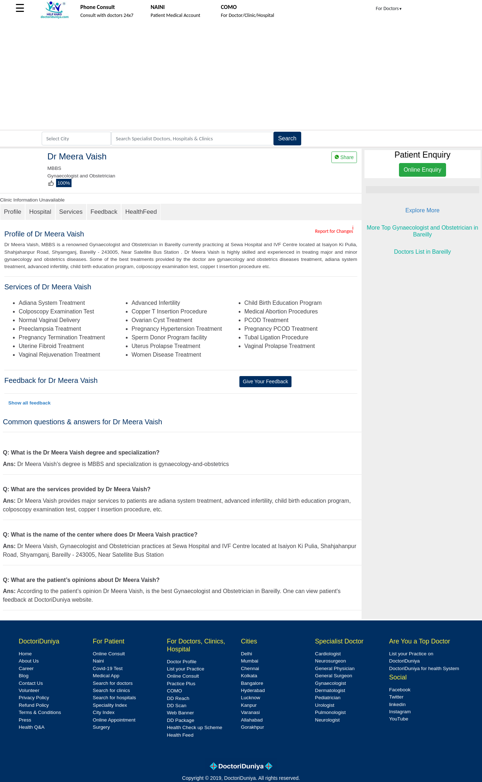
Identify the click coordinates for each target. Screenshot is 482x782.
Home (25, 653)
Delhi (246, 653)
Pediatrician (327, 697)
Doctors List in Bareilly (422, 252)
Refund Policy (34, 705)
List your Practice (185, 669)
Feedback (104, 211)
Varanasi (250, 712)
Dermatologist (330, 690)
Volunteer (29, 690)
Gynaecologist (330, 683)
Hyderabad (253, 690)
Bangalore (252, 683)
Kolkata (249, 675)
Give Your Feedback (265, 381)
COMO (174, 690)
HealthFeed (141, 211)
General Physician (334, 668)
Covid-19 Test (108, 668)
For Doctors (389, 8)
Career (26, 668)
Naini (98, 661)
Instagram (399, 711)
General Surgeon (333, 675)
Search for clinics (111, 690)
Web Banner (180, 712)
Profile (12, 211)
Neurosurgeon (330, 661)
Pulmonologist (330, 712)
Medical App (106, 675)
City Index (103, 712)
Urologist (324, 705)
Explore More (422, 210)
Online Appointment (114, 720)
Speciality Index (110, 705)
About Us (29, 661)
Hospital (40, 211)
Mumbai (249, 661)
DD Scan (176, 705)
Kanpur (249, 705)
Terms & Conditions (40, 712)
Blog (23, 675)
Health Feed (180, 735)
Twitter (396, 697)
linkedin (397, 704)
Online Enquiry (422, 170)
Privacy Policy (34, 697)
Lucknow (250, 697)
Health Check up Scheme (194, 727)
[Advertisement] (241, 76)
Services (71, 211)
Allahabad (251, 720)
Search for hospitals (114, 697)
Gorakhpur (252, 727)
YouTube (398, 719)
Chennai (250, 668)
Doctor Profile (181, 661)
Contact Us (31, 683)
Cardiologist (328, 653)
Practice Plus (181, 683)
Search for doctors (113, 683)
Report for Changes (334, 231)
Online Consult (109, 653)
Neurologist (327, 720)
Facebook (399, 689)
